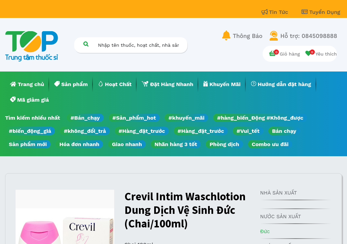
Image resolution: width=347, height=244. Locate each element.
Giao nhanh (127, 144)
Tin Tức (276, 12)
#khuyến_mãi (186, 118)
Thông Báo (247, 36)
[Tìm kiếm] (86, 43)
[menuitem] (27, 84)
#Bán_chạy (85, 118)
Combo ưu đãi (270, 144)
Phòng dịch (224, 144)
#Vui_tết (248, 131)
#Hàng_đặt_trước (142, 131)
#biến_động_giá (30, 131)
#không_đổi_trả (85, 131)
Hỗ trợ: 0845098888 (308, 36)
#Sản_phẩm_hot (134, 118)
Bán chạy (284, 131)
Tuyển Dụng (321, 12)
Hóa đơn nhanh (79, 144)
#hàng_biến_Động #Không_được (260, 118)
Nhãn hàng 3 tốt (176, 144)
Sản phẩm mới (28, 144)
